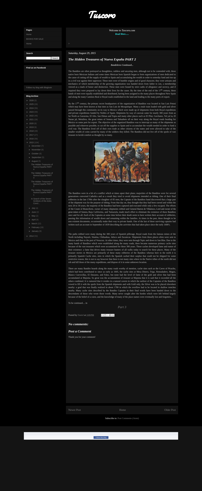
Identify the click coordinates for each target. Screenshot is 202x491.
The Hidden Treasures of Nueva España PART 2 (42, 184)
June (34, 212)
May (34, 216)
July (34, 208)
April (34, 220)
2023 (31, 112)
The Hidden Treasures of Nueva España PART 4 (42, 166)
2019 (31, 127)
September (37, 157)
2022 (31, 116)
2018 (31, 131)
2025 (31, 104)
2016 (31, 139)
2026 (31, 100)
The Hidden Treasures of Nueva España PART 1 (42, 192)
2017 (31, 135)
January (35, 231)
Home (122, 409)
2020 (31, 123)
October (35, 153)
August (35, 161)
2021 (31, 119)
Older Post (170, 409)
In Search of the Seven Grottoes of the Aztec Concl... (41, 201)
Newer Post (74, 409)
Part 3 (122, 307)
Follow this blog (101, 437)
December (36, 146)
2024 (31, 108)
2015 (31, 142)
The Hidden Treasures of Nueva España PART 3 (42, 175)
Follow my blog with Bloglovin (39, 87)
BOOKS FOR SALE (34, 39)
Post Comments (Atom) (128, 418)
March (35, 223)
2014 (31, 236)
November (36, 150)
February (36, 227)
